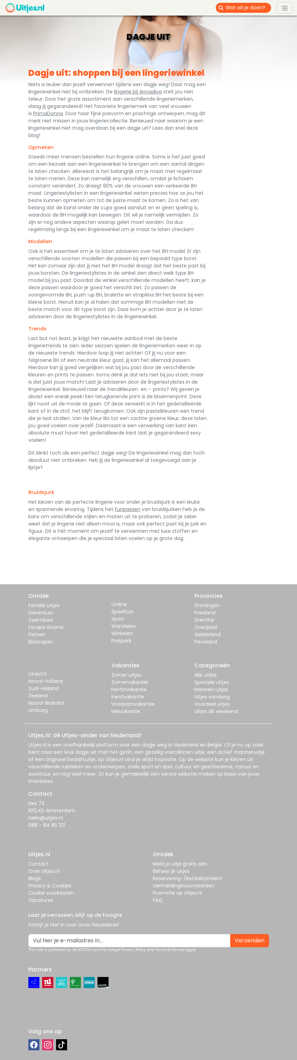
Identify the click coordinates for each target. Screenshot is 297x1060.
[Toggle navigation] (285, 7)
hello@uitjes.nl (45, 817)
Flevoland (205, 641)
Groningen (207, 605)
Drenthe (204, 619)
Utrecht (37, 673)
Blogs (34, 878)
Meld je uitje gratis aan (180, 863)
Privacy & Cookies (49, 885)
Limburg (38, 710)
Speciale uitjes (211, 682)
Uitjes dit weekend (216, 711)
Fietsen (37, 634)
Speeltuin (122, 611)
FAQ (158, 900)
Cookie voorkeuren (51, 892)
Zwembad (40, 619)
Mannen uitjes (211, 689)
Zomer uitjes (126, 674)
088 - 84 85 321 (46, 825)
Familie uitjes (43, 605)
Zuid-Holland (43, 688)
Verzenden (249, 940)
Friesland (204, 612)
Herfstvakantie (129, 689)
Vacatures (40, 900)
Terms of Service (170, 949)
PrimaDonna (48, 113)
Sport (117, 618)
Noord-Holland (45, 681)
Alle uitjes (205, 674)
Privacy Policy (133, 949)
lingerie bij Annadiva (138, 91)
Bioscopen (40, 641)
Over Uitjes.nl (43, 871)
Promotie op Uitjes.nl (177, 892)
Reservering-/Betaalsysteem (187, 878)
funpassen (127, 509)
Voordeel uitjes (212, 704)
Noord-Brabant (46, 703)
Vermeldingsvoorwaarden (184, 885)
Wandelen (123, 626)
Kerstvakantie (127, 696)
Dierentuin (40, 612)
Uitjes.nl (37, 744)
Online (119, 604)
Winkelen (122, 633)
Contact (38, 863)
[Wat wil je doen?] (248, 8)
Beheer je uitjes (171, 871)
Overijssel (205, 627)
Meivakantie (125, 711)
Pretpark (121, 640)
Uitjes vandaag (212, 696)
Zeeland (38, 695)
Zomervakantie (129, 682)
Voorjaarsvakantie (133, 704)
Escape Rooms (46, 627)
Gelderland (207, 634)
